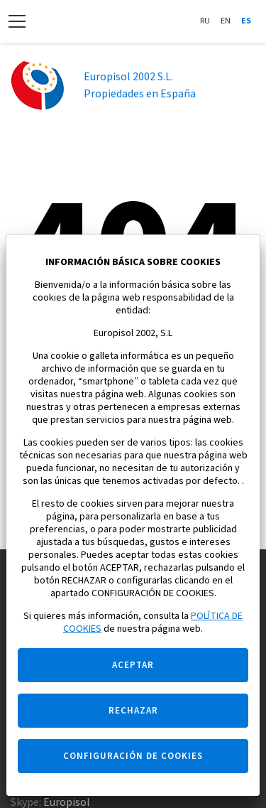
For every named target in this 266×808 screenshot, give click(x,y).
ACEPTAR (133, 665)
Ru (205, 21)
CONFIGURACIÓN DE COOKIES (133, 756)
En (226, 21)
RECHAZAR (133, 710)
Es (246, 21)
